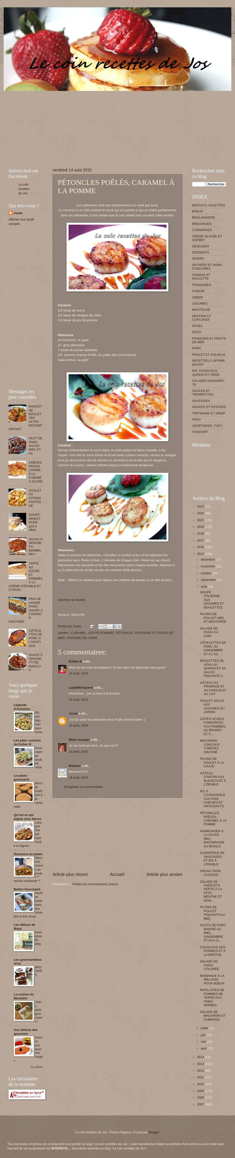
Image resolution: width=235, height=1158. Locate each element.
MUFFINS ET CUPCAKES (201, 317)
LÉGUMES (200, 303)
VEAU (196, 419)
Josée (73, 713)
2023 (201, 506)
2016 (201, 547)
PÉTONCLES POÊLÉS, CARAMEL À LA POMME (213, 818)
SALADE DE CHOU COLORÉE (209, 965)
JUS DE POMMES (101, 633)
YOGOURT (200, 432)
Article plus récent (70, 874)
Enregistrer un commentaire (83, 787)
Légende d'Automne (22, 707)
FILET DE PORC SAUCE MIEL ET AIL (35, 445)
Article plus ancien (164, 874)
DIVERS (198, 258)
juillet (205, 1028)
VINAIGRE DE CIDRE (82, 638)
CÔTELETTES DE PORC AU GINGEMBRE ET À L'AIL (213, 648)
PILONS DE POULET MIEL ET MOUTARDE (213, 617)
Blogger (154, 1132)
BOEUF (197, 211)
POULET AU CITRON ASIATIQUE (35, 498)
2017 (201, 540)
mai (204, 1041)
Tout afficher (36, 1067)
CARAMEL (78, 633)
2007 (201, 1104)
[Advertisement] (66, 125)
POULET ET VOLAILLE (208, 354)
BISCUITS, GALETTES (208, 205)
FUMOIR (198, 291)
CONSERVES (202, 230)
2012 (201, 1070)
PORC (196, 348)
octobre (206, 573)
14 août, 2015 (78, 673)
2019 (201, 533)
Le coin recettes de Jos (24, 189)
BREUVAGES (202, 224)
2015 (201, 554)
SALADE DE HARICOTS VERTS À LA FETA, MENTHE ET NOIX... (211, 891)
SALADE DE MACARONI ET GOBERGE (212, 1015)
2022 (201, 513)
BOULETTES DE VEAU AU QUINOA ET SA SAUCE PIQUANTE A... (213, 668)
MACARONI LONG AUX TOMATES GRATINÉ (210, 746)
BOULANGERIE (203, 217)
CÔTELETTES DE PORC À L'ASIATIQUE (35, 638)
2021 (201, 520)
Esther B (75, 661)
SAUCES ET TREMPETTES (202, 392)
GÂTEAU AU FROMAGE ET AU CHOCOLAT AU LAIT (213, 688)
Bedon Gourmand (27, 889)
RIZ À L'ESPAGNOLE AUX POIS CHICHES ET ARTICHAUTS (212, 798)
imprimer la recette (71, 600)
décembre (208, 559)
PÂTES (197, 326)
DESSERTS (200, 252)
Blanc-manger (79, 739)
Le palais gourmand (21, 777)
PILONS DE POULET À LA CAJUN (212, 762)
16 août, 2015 (78, 777)
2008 (201, 1097)
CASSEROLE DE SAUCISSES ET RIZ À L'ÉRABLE (212, 858)
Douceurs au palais (28, 854)
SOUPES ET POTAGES (209, 407)
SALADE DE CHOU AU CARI (209, 632)
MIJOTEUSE (201, 309)
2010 (201, 1084)
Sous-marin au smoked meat (39, 757)
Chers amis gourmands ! (39, 1011)
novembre (208, 566)
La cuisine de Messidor (24, 996)
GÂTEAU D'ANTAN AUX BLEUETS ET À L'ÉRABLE (213, 778)
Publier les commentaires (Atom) (95, 884)
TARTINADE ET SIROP (208, 413)
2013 (201, 1064)
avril (204, 1048)
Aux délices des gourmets (25, 1032)
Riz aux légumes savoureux (39, 722)
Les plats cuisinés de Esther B (27, 742)
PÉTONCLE (124, 633)
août (204, 586)
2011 (201, 1077)
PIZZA (196, 332)
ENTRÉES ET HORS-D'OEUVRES (207, 266)
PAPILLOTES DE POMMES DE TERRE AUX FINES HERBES (212, 997)
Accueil (117, 874)
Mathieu (75, 766)
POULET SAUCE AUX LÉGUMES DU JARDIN (212, 706)
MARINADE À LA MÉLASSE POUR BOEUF (212, 979)
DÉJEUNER (200, 246)
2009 (201, 1091)
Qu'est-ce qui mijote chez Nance (27, 817)
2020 (201, 527)
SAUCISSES (201, 401)
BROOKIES (38, 971)
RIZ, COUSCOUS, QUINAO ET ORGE (206, 372)
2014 (201, 1057)
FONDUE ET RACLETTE (201, 276)
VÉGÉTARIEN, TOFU (207, 426)
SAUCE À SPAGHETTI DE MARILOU (36, 662)
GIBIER (197, 297)
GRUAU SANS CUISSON (210, 872)
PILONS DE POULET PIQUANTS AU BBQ (212, 912)
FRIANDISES (201, 285)
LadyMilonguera (81, 687)
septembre (208, 580)
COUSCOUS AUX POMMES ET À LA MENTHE (212, 951)
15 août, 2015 (78, 699)
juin (204, 1035)
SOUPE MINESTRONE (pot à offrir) (35, 522)
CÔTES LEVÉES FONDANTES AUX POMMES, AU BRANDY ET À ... (213, 726)
